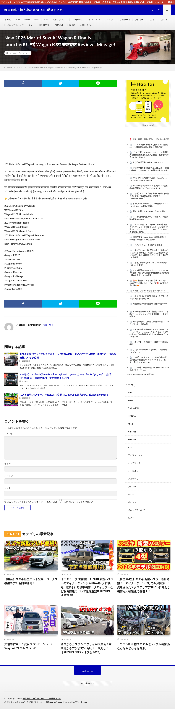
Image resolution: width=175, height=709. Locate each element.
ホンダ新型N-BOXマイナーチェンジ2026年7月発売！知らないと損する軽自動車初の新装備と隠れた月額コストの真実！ (149, 272)
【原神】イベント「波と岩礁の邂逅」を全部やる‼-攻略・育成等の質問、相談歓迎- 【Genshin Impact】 (149, 196)
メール (8, 476)
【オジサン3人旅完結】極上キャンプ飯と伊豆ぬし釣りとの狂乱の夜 (149, 297)
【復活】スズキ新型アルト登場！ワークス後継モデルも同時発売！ (31, 581)
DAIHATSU (44, 25)
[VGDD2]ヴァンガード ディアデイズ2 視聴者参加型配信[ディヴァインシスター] (148, 187)
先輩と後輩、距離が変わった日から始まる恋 (151, 139)
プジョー (139, 19)
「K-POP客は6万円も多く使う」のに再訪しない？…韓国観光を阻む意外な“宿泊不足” (149, 145)
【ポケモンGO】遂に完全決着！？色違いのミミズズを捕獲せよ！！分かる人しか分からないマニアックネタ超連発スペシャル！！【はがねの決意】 (149, 253)
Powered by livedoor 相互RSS (140, 374)
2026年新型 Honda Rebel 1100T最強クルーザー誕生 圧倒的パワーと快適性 (149, 238)
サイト (7, 488)
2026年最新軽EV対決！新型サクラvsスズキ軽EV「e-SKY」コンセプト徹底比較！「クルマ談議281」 (149, 314)
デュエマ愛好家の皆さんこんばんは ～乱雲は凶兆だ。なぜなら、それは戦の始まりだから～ (149, 170)
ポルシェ (163, 19)
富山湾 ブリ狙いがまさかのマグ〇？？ (149, 290)
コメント (8, 433)
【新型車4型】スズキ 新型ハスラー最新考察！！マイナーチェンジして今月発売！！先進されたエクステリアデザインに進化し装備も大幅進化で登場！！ (143, 585)
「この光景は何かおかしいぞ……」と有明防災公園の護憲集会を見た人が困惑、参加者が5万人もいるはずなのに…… (149, 154)
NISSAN (132, 431)
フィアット (109, 19)
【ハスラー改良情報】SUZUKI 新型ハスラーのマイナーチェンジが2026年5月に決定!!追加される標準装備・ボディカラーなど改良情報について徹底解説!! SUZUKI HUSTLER (87, 587)
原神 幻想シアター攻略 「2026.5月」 (149, 211)
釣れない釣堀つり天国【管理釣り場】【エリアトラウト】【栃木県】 (149, 322)
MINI (36, 19)
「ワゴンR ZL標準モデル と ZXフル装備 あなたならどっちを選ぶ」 (143, 646)
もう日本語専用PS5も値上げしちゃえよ (149, 162)
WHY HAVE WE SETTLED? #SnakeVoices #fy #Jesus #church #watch (148, 179)
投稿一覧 (47, 325)
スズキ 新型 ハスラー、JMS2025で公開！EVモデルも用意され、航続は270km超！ (64, 394)
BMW (27, 19)
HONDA (71, 25)
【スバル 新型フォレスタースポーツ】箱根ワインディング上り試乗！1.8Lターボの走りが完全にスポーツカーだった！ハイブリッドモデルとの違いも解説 (149, 228)
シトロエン (94, 19)
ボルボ (151, 19)
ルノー (31, 25)
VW (46, 19)
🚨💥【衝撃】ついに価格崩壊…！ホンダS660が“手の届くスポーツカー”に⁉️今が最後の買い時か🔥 (149, 283)
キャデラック (78, 19)
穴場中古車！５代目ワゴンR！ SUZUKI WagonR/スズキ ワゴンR (28, 646)
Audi (17, 19)
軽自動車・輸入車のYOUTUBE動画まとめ (42, 698)
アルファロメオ (59, 19)
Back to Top (87, 671)
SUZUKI (59, 25)
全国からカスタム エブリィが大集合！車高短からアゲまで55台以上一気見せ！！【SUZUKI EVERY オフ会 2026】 (86, 648)
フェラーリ (125, 19)
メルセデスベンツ (15, 25)
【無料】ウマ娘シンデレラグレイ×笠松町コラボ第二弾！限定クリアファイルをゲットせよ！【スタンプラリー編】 (149, 359)
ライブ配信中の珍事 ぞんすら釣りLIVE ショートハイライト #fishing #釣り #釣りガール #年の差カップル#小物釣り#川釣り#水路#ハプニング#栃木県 (149, 333)
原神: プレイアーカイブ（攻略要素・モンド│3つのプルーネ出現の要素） (149, 204)
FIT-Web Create (54, 702)
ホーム (7, 19)
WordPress (81, 702)
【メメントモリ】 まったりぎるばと (147, 245)
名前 (7, 464)
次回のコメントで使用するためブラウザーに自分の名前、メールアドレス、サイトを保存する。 (49, 502)
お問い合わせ (86, 25)
